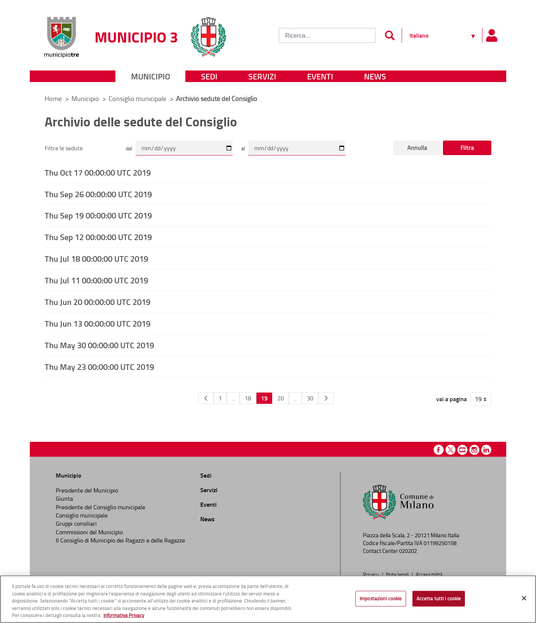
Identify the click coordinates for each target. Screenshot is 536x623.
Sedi (209, 76)
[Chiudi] (524, 598)
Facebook (439, 450)
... (233, 398)
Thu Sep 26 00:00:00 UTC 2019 (98, 194)
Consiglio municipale (138, 98)
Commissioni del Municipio (89, 532)
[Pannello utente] (491, 35)
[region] (268, 599)
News (375, 76)
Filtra (467, 148)
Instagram (474, 450)
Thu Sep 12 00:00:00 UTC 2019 (98, 237)
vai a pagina (451, 399)
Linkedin (486, 450)
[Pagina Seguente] (326, 398)
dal (129, 148)
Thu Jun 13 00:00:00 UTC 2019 (97, 323)
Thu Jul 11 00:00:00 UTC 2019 (96, 280)
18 (248, 398)
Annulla (417, 148)
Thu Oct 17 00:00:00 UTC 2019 (98, 172)
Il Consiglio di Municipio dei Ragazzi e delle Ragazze (120, 540)
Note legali (398, 574)
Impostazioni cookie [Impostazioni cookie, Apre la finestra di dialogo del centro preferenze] (381, 598)
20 (280, 398)
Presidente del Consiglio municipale (100, 507)
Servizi (262, 76)
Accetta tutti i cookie (439, 598)
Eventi (320, 76)
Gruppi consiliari (76, 523)
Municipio (150, 76)
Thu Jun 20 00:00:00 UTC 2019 (97, 302)
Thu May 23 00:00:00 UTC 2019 (99, 366)
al (243, 148)
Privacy (371, 574)
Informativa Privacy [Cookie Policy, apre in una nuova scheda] (123, 615)
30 (310, 398)
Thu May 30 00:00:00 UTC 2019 (99, 345)
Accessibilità (429, 574)
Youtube (462, 450)
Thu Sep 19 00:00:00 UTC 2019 (98, 215)
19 (264, 398)
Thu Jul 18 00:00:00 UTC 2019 (96, 258)
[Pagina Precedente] (206, 398)
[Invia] (389, 35)
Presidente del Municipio (87, 490)
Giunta (64, 498)
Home (53, 98)
